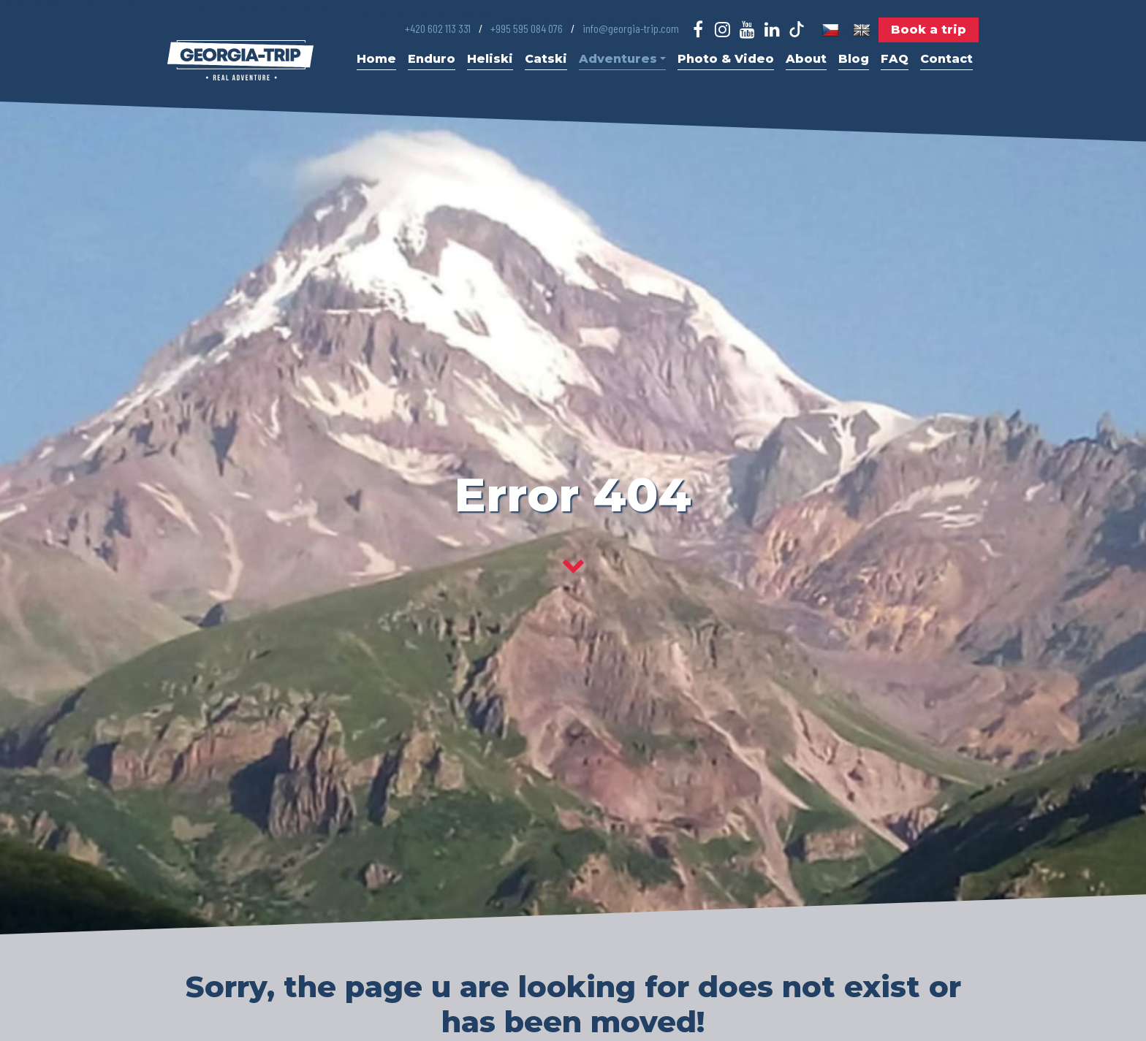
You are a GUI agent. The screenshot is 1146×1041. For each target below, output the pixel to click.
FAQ (894, 59)
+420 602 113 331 (438, 28)
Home (376, 59)
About (806, 59)
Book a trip (928, 30)
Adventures (622, 59)
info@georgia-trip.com (631, 28)
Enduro (431, 59)
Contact (946, 59)
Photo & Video (726, 59)
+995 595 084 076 (526, 28)
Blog (853, 59)
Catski (546, 59)
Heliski (490, 59)
